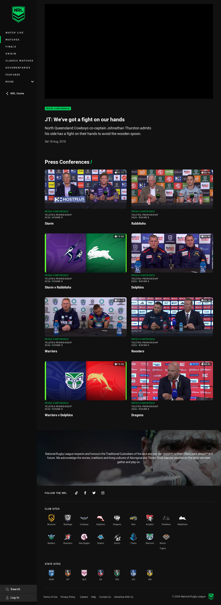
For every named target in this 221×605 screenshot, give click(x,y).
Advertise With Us (123, 596)
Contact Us (105, 596)
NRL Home (15, 93)
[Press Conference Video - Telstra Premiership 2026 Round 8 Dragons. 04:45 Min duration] (172, 390)
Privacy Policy (68, 596)
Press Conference (58, 108)
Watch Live (15, 32)
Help (93, 596)
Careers (84, 596)
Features (13, 74)
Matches (13, 39)
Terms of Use (50, 596)
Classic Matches (19, 60)
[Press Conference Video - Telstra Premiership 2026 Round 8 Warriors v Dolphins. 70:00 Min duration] (86, 390)
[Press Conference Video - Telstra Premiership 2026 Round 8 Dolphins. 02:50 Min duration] (172, 262)
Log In (12, 597)
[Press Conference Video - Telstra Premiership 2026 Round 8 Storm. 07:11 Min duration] (86, 199)
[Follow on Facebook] (85, 492)
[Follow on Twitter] (94, 492)
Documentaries (18, 67)
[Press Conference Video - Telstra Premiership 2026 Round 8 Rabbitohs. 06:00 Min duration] (172, 199)
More (20, 81)
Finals (11, 46)
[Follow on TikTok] (76, 492)
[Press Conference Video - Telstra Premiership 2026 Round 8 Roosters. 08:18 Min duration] (172, 326)
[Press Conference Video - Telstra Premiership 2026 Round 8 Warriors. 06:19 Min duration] (86, 326)
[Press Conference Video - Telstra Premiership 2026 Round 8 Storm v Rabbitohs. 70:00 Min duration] (86, 262)
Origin (11, 53)
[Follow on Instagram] (102, 492)
